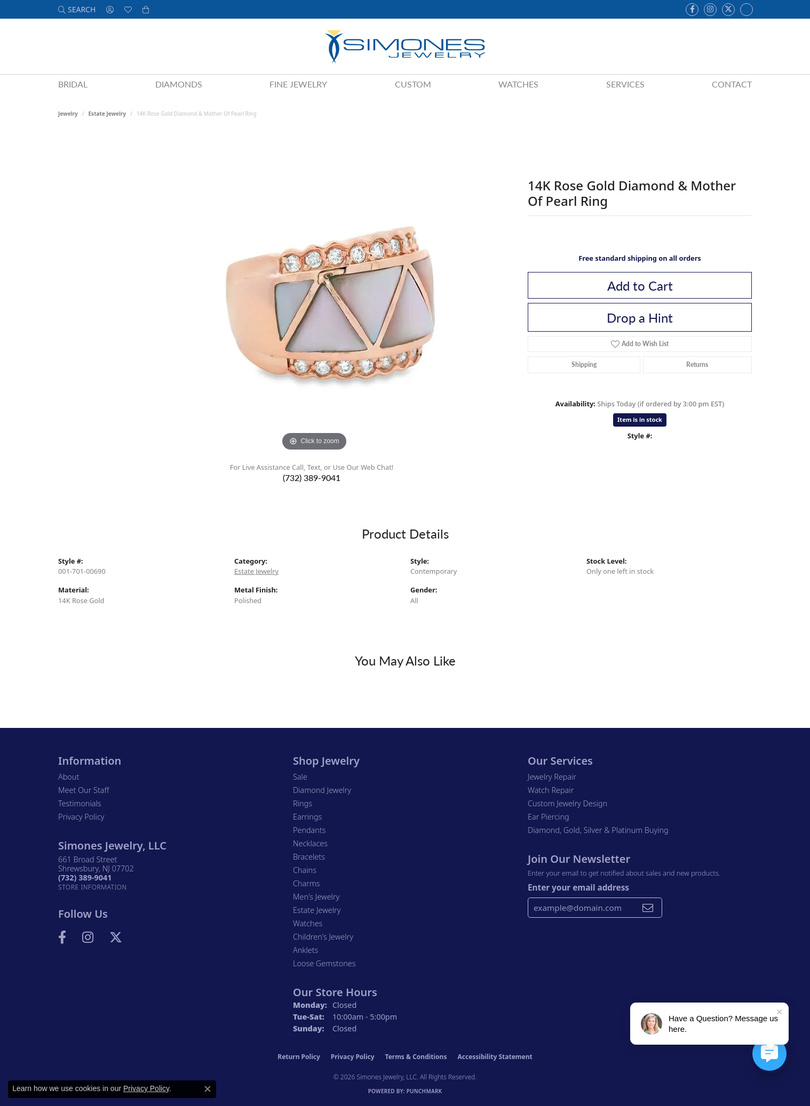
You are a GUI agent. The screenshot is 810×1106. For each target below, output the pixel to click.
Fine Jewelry (298, 84)
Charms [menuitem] (306, 883)
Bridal (73, 84)
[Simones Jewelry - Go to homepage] (405, 46)
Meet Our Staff (83, 790)
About (68, 777)
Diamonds (178, 84)
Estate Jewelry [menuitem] (316, 910)
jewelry (68, 113)
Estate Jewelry (107, 113)
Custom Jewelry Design (567, 803)
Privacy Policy (81, 817)
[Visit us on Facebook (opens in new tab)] (692, 9)
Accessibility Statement (494, 1056)
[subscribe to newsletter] (648, 907)
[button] (77, 9)
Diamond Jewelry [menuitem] (322, 790)
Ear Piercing (548, 817)
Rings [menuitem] (302, 803)
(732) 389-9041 (311, 477)
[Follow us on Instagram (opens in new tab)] (710, 9)
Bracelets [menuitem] (309, 857)
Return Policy (298, 1056)
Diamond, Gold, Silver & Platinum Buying (598, 830)
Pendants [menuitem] (309, 830)
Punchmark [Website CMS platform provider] (424, 1091)
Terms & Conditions (416, 1056)
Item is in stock (639, 419)
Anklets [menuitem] (305, 950)
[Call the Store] (85, 877)
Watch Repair (551, 790)
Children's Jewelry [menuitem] (323, 937)
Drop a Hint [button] (640, 317)
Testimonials (79, 803)
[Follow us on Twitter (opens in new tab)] (728, 9)
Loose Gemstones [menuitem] (324, 963)
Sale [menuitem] (300, 777)
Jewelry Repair (552, 777)
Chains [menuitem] (304, 870)
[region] (314, 294)
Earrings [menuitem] (307, 817)
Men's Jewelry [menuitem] (316, 897)
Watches (518, 84)
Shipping (584, 364)
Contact (732, 84)
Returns (697, 364)
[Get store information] (92, 887)
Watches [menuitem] (307, 923)
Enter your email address (578, 887)
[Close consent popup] (207, 1089)
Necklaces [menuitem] (310, 843)
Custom (413, 84)
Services (625, 84)
